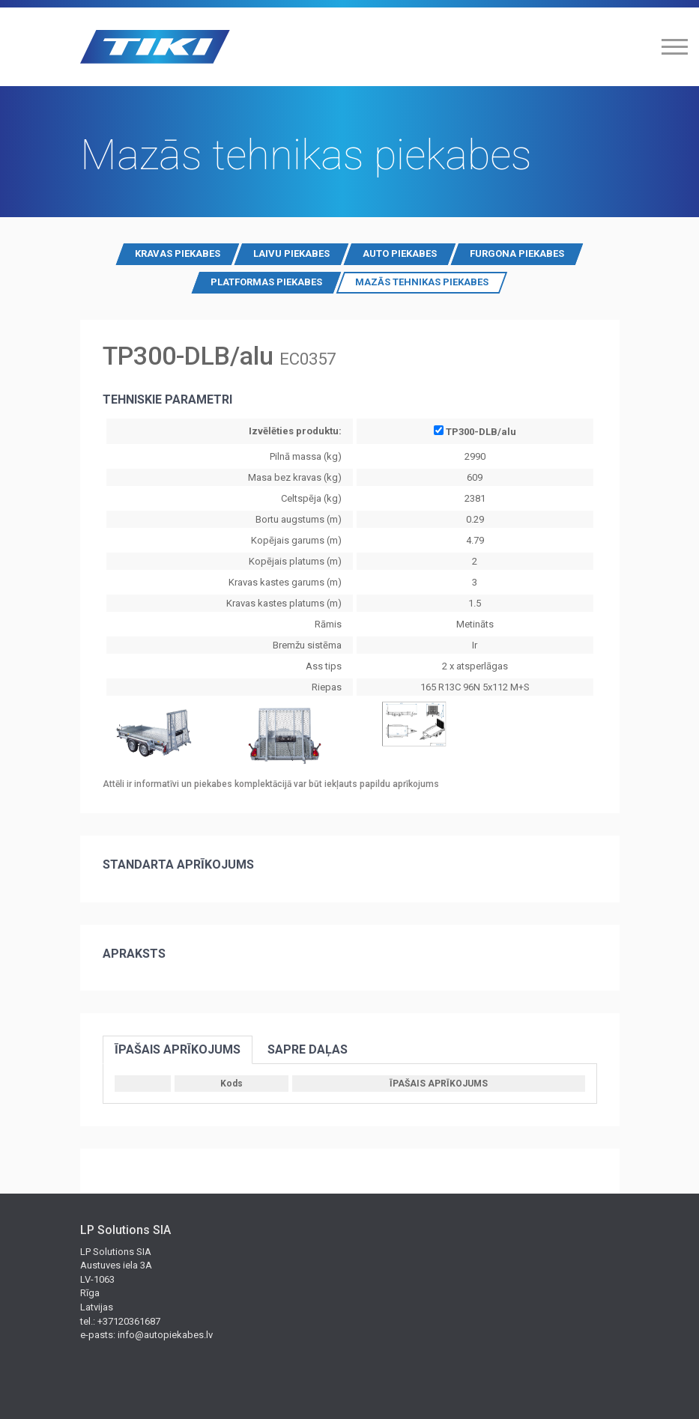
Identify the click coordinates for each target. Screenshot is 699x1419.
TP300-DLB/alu (475, 431)
